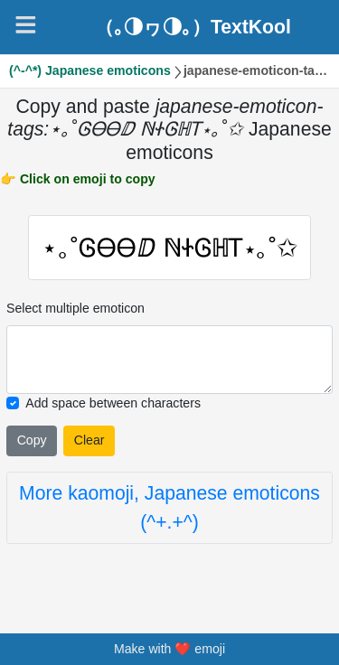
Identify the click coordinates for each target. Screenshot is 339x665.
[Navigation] (25, 25)
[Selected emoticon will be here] (169, 359)
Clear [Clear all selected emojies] (89, 440)
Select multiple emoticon (75, 308)
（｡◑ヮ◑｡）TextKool (193, 26)
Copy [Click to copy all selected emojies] (32, 440)
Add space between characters (113, 403)
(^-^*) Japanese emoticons (90, 70)
